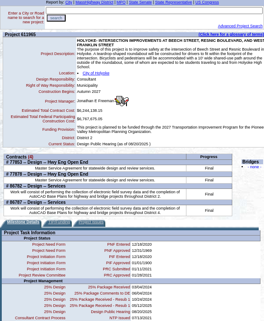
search (56, 18)
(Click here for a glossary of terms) (231, 34)
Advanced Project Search (240, 26)
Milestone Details (23, 222)
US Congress (207, 2)
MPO (121, 2)
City (68, 2)
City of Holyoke (96, 73)
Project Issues (91, 222)
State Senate (140, 2)
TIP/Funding (59, 222)
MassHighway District (94, 2)
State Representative (173, 2)
